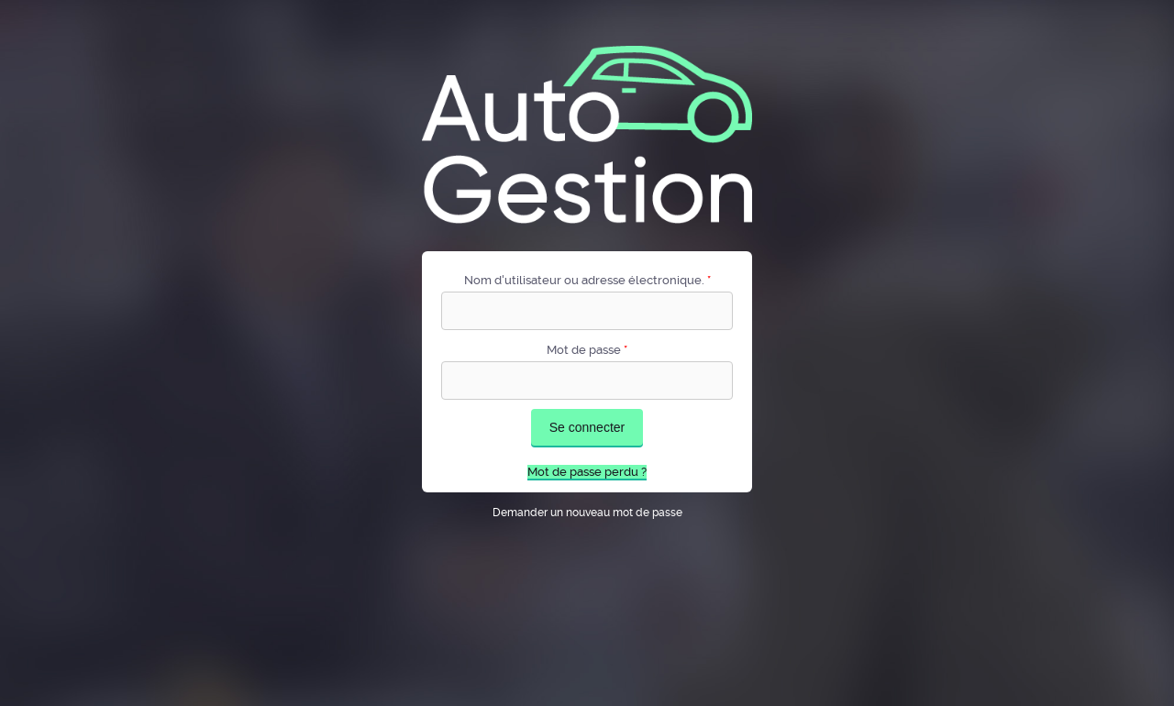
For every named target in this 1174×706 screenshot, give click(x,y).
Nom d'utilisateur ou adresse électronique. (587, 280)
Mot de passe (587, 350)
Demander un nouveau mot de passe (587, 512)
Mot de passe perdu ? (587, 472)
